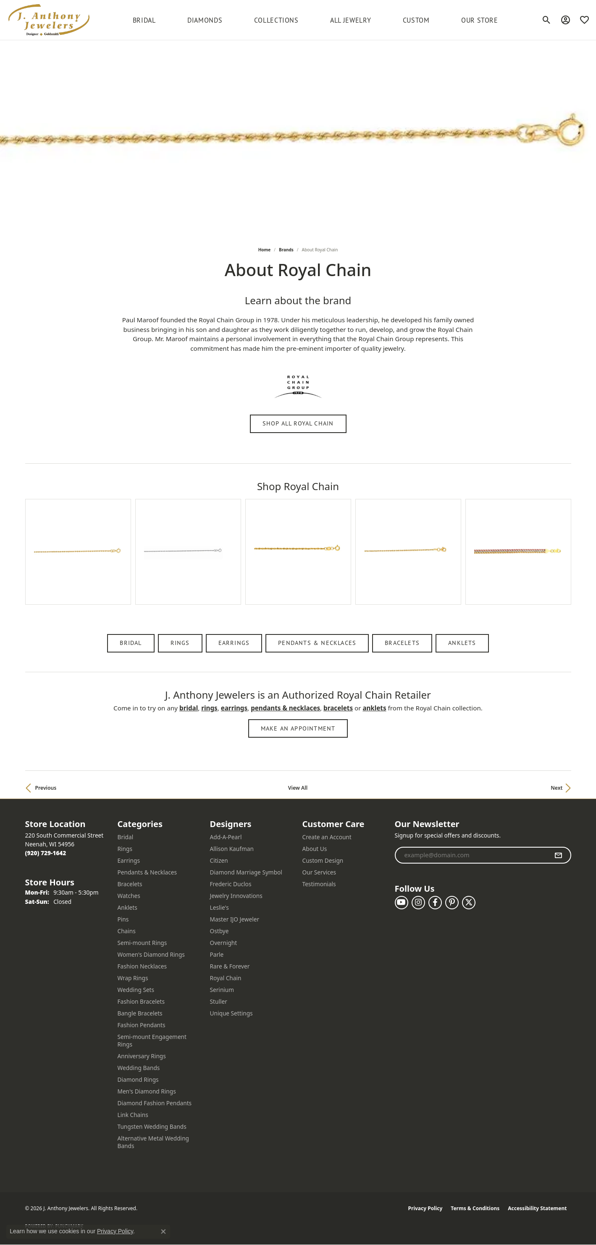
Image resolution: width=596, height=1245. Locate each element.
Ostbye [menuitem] (219, 931)
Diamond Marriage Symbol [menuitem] (246, 872)
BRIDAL (144, 20)
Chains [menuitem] (127, 931)
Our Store (479, 20)
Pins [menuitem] (123, 919)
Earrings (234, 643)
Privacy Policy (425, 1208)
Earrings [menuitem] (129, 860)
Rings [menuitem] (125, 849)
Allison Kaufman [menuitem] (232, 849)
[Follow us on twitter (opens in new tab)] (468, 902)
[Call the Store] (45, 853)
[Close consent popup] (163, 1231)
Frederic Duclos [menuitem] (231, 884)
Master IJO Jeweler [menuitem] (235, 919)
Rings (180, 643)
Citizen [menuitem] (219, 860)
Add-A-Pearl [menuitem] (226, 837)
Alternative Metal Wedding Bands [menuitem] (153, 1142)
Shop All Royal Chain (298, 423)
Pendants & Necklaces (317, 643)
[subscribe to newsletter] (558, 855)
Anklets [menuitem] (127, 907)
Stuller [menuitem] (218, 1001)
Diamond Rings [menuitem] (138, 1079)
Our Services (319, 872)
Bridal (131, 643)
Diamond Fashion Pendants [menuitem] (155, 1103)
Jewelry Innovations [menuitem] (236, 896)
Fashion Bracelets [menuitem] (141, 1001)
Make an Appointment (298, 728)
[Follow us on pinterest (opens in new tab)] (452, 902)
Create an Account (327, 837)
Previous (46, 787)
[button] (546, 20)
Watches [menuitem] (129, 896)
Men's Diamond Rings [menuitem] (147, 1091)
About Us (314, 849)
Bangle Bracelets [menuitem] (140, 1013)
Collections (276, 20)
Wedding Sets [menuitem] (136, 990)
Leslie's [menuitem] (219, 907)
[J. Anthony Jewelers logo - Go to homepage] (49, 20)
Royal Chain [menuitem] (226, 978)
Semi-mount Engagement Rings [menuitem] (152, 1040)
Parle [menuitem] (217, 954)
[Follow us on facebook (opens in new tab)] (435, 902)
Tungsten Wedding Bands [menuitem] (152, 1126)
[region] (298, 560)
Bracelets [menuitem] (130, 884)
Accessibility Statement (537, 1208)
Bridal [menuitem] (126, 837)
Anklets (462, 643)
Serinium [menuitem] (222, 990)
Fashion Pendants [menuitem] (141, 1025)
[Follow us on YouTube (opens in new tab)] (401, 902)
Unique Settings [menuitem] (231, 1013)
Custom (416, 20)
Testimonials (319, 884)
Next (556, 787)
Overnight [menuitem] (223, 943)
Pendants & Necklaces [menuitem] (147, 872)
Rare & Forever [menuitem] (230, 966)
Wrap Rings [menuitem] (133, 978)
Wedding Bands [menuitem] (139, 1068)
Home (264, 250)
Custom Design (323, 860)
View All (297, 787)
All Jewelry (350, 20)
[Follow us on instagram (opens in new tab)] (418, 902)
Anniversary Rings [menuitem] (142, 1056)
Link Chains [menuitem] (133, 1115)
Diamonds (204, 20)
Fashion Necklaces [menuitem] (142, 966)
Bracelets (402, 643)
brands (286, 250)
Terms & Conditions (475, 1208)
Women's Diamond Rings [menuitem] (151, 954)
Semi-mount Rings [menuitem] (142, 943)
